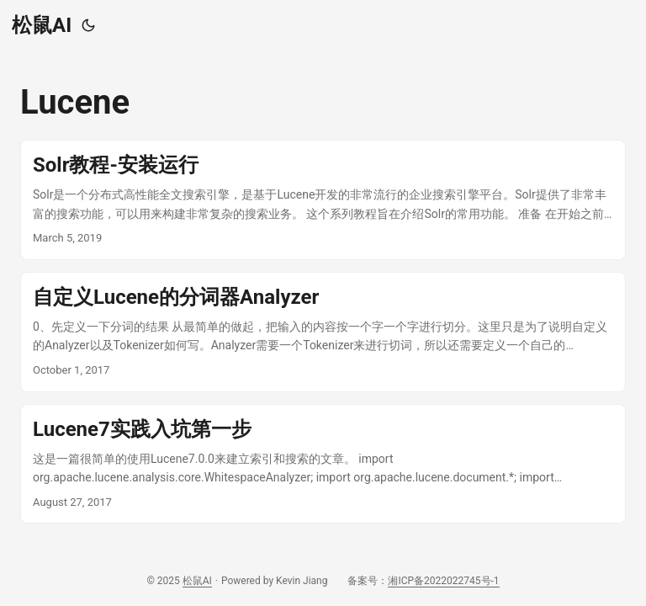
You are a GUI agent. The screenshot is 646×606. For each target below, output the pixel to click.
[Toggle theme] (88, 25)
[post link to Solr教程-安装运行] (323, 200)
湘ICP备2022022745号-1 (443, 581)
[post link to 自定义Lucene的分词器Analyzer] (323, 332)
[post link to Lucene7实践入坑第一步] (323, 464)
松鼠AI (41, 25)
